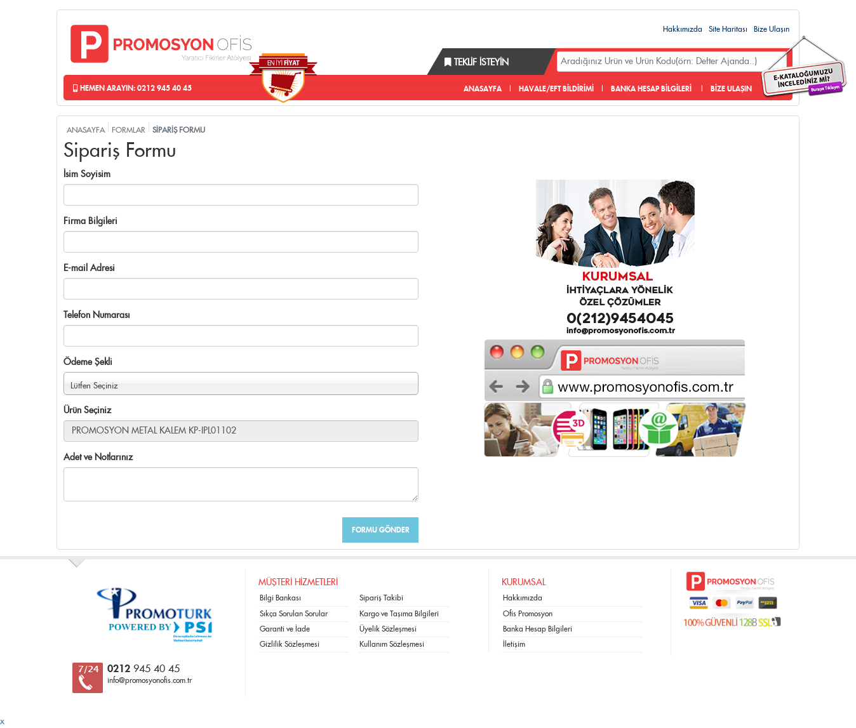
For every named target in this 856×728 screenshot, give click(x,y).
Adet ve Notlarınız (98, 457)
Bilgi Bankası (280, 598)
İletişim (514, 644)
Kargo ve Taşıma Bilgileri (399, 614)
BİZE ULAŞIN (731, 89)
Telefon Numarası (97, 315)
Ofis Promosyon (527, 614)
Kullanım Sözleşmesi (391, 644)
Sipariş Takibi (381, 598)
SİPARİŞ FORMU (178, 130)
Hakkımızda (682, 29)
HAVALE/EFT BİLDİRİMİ (556, 89)
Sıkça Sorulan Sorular (294, 614)
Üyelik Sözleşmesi (388, 629)
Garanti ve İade (285, 629)
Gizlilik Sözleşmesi (289, 644)
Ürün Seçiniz (87, 410)
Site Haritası (728, 29)
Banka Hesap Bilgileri (537, 629)
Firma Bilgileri (90, 221)
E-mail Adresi (89, 268)
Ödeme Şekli (88, 362)
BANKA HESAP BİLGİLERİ (651, 89)
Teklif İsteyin (477, 62)
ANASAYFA (483, 89)
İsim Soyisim (87, 174)
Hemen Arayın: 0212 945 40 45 (132, 88)
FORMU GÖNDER (381, 530)
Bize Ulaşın (771, 29)
